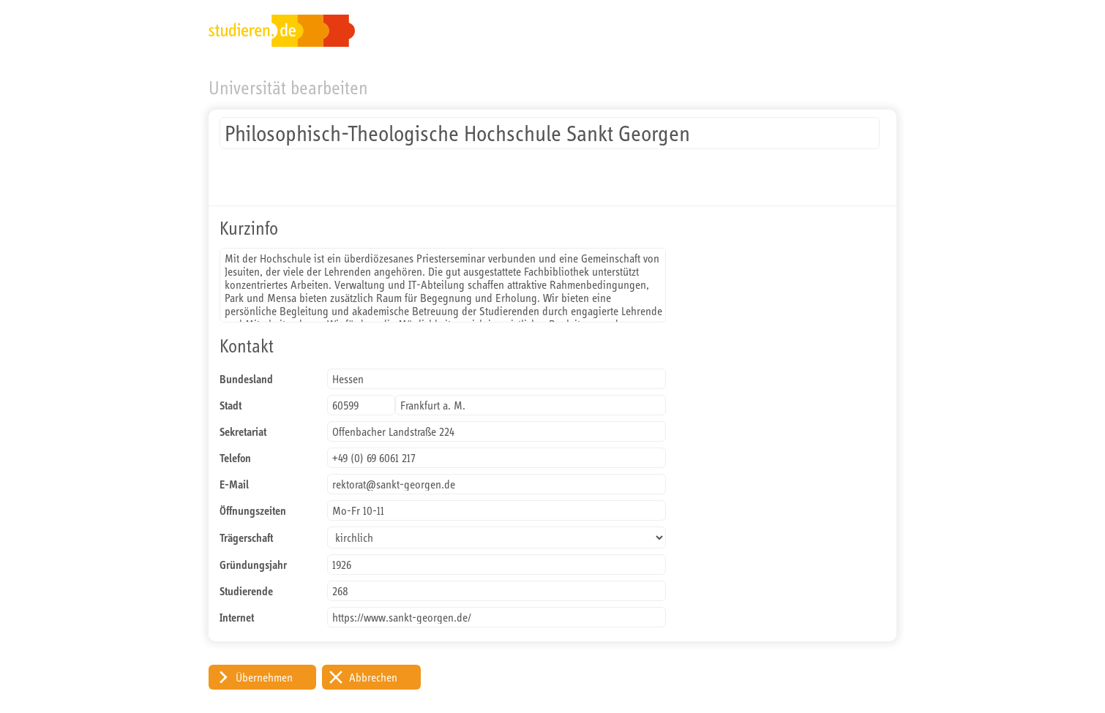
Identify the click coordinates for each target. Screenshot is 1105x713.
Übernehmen (264, 677)
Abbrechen (373, 677)
